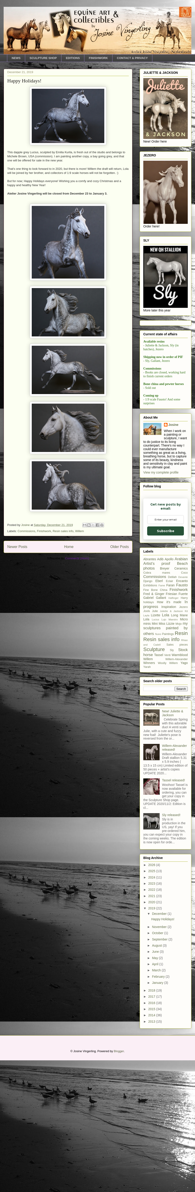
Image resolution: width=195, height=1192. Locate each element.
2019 (152, 908)
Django (147, 581)
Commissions (26, 531)
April (155, 964)
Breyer (164, 568)
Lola (165, 615)
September (160, 939)
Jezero (183, 607)
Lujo (163, 619)
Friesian (171, 594)
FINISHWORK (98, 58)
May (155, 958)
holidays (148, 602)
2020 (152, 902)
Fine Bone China (155, 590)
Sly (172, 650)
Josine (173, 425)
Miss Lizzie (166, 623)
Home (69, 547)
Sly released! (171, 815)
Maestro (173, 619)
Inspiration (168, 607)
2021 (152, 896)
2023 (152, 883)
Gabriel (148, 598)
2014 (152, 1015)
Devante (183, 577)
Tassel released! (173, 780)
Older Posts (119, 547)
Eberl (159, 581)
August (157, 945)
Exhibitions (150, 585)
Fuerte (183, 594)
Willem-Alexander (176, 659)
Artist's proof (156, 563)
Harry (184, 598)
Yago (184, 663)
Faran (170, 585)
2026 (152, 865)
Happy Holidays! (24, 81)
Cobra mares (156, 572)
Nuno (158, 634)
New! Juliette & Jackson (172, 713)
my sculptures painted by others (165, 628)
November (159, 927)
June (156, 951)
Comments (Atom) (77, 558)
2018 (152, 990)
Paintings (168, 634)
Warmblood (180, 655)
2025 (152, 871)
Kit (186, 611)
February (159, 976)
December (159, 914)
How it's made (169, 602)
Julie (155, 611)
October (158, 933)
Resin (181, 633)
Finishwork (44, 531)
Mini (155, 623)
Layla (146, 615)
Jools (146, 611)
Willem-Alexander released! (174, 747)
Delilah (172, 577)
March (157, 970)
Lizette (155, 615)
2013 (152, 1021)
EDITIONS (73, 58)
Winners (149, 663)
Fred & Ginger (153, 594)
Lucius (155, 619)
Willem (79, 531)
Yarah (147, 667)
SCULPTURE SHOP (43, 58)
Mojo (179, 623)
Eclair (169, 581)
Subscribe (165, 531)
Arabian (181, 559)
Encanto (182, 581)
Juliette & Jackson (171, 611)
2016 (152, 1003)
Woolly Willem (168, 663)
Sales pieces (177, 644)
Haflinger (173, 598)
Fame (161, 585)
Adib (160, 559)
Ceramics (181, 568)
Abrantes (149, 559)
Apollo (169, 559)
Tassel (158, 655)
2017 (152, 996)
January (158, 983)
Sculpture (154, 649)
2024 (152, 877)
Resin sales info (63, 531)
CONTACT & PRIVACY (132, 58)
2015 (152, 1009)
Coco (184, 572)
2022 (152, 889)
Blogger (119, 1051)
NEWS (16, 58)
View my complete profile (160, 472)
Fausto (182, 585)
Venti (167, 655)
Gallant (161, 598)
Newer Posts (17, 547)
